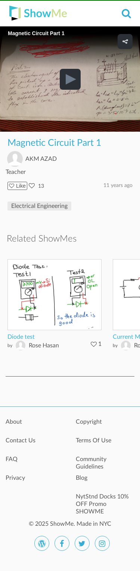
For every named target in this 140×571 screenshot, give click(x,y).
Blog (81, 478)
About (14, 422)
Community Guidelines (91, 463)
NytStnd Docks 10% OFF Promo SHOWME (102, 501)
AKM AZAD (41, 159)
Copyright (89, 422)
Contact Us (20, 440)
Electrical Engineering (39, 206)
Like (17, 186)
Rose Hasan (44, 346)
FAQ (12, 459)
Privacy (15, 478)
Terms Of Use (93, 440)
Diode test (21, 337)
